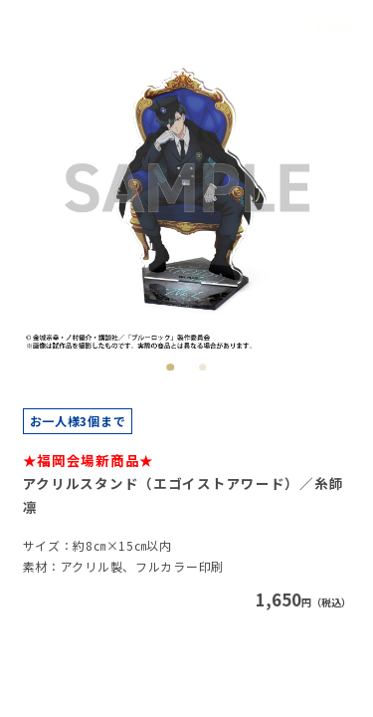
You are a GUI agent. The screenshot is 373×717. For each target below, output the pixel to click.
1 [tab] (170, 366)
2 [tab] (202, 366)
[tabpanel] (187, 187)
